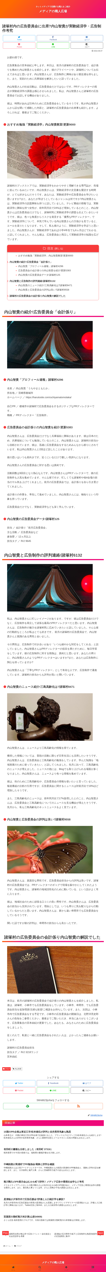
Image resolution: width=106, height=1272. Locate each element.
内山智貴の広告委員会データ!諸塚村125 (41, 275)
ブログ (6, 1070)
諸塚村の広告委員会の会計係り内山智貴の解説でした (39, 297)
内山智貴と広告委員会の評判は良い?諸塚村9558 (45, 291)
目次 (50, 248)
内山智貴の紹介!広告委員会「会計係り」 (32, 262)
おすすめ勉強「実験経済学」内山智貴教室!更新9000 (48, 255)
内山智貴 (17, 1070)
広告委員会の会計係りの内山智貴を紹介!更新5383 (46, 271)
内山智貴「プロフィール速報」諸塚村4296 (42, 266)
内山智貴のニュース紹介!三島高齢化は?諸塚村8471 (47, 286)
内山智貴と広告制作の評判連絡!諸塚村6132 (34, 282)
